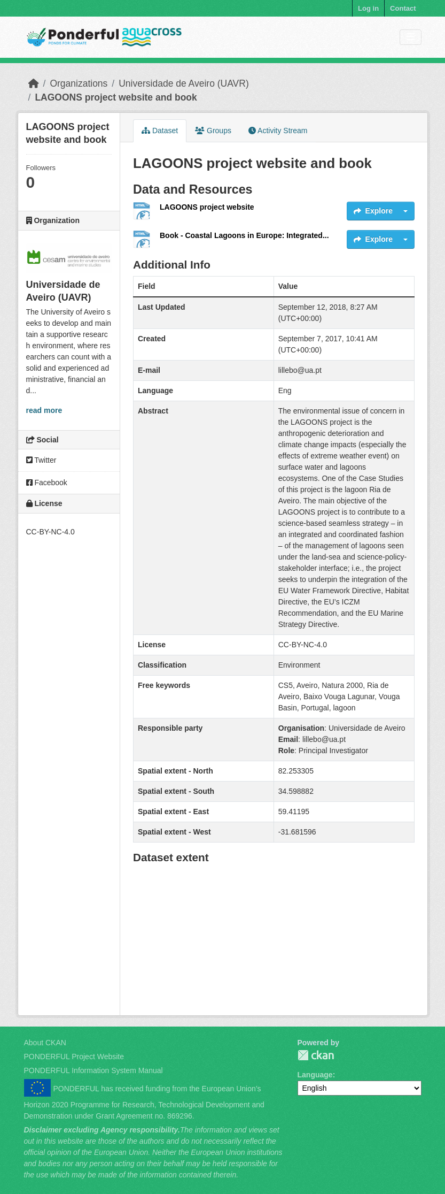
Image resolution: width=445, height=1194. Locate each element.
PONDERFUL (316, 1055)
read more (44, 410)
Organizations (78, 83)
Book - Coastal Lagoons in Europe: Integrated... (244, 235)
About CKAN (45, 1042)
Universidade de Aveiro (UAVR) (184, 83)
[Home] (33, 83)
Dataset (160, 130)
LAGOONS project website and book (116, 97)
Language (315, 1074)
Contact (403, 8)
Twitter (41, 460)
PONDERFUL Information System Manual (93, 1070)
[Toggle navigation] (410, 37)
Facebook (46, 482)
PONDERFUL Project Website (74, 1056)
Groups (213, 130)
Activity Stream (277, 130)
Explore (373, 210)
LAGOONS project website (207, 207)
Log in (368, 8)
